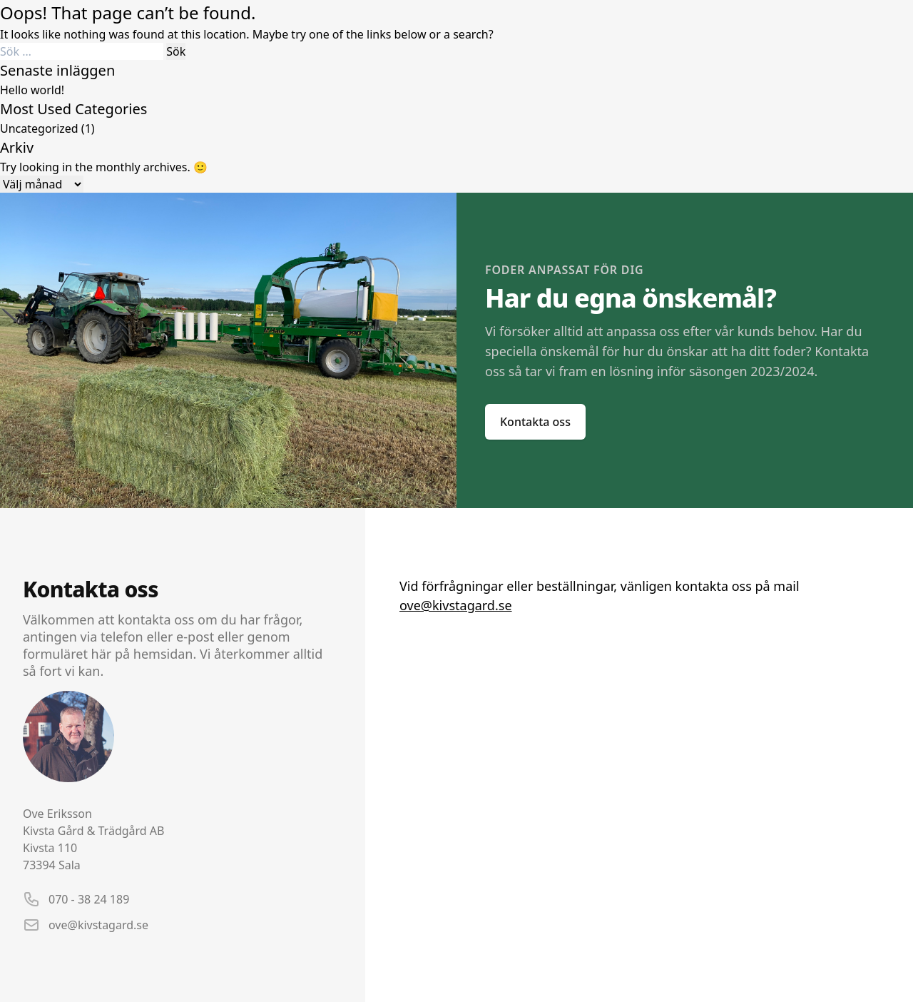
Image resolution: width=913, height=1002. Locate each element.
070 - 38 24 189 (89, 899)
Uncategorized (39, 128)
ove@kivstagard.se (98, 925)
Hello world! (32, 90)
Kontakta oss (535, 422)
